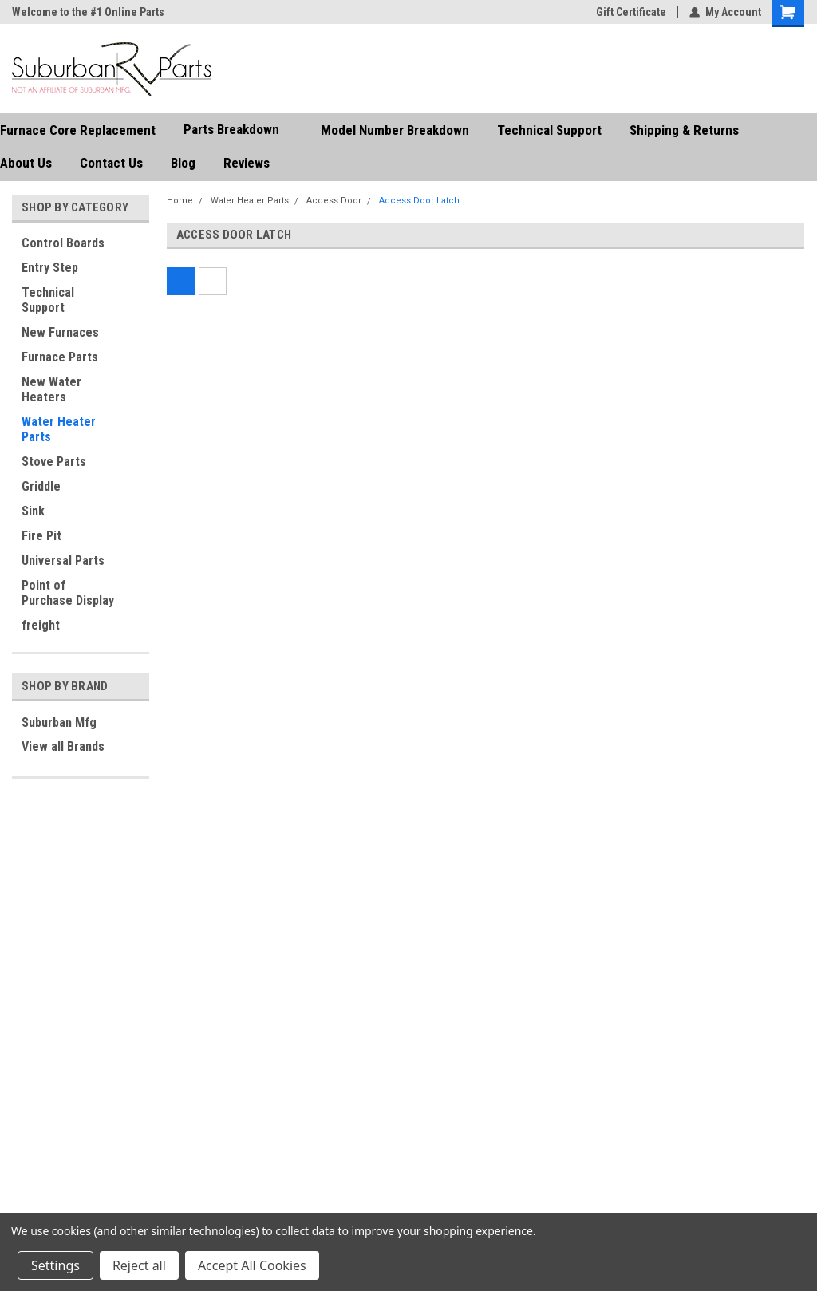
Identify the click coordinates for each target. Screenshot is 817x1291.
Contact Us (111, 163)
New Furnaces (60, 332)
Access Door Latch (419, 200)
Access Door (333, 200)
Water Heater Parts (59, 429)
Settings (55, 1265)
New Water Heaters (51, 389)
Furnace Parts (60, 357)
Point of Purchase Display (68, 593)
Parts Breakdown (238, 130)
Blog (183, 163)
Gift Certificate (631, 12)
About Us (26, 163)
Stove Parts (54, 461)
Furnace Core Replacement (78, 130)
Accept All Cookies (252, 1265)
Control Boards (63, 243)
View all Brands (63, 746)
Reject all (139, 1265)
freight (41, 625)
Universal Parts (63, 560)
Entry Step (50, 267)
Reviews (246, 163)
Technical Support (549, 130)
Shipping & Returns (684, 130)
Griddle (41, 486)
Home (180, 200)
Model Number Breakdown (395, 130)
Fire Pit (41, 535)
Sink (33, 511)
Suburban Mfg (59, 722)
